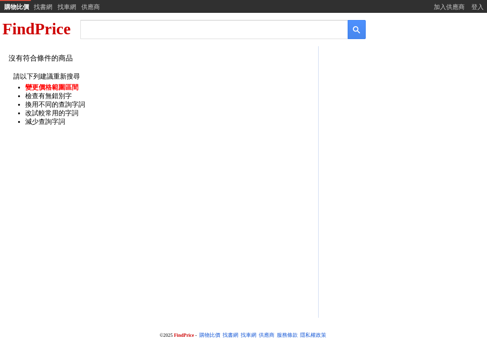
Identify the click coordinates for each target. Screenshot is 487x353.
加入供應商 (449, 6)
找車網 (67, 6)
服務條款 (287, 335)
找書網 (43, 6)
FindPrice (36, 29)
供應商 (90, 6)
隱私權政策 (313, 335)
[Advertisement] (402, 122)
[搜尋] (207, 29)
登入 (477, 6)
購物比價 (16, 6)
